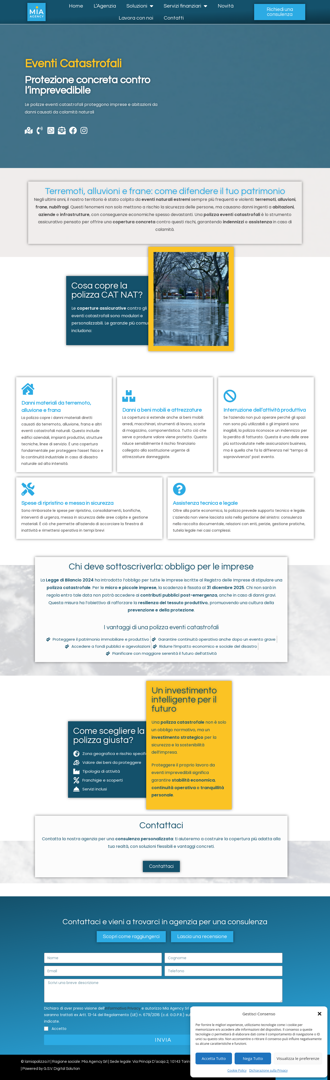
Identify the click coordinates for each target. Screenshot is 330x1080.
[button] (319, 1013)
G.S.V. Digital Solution (62, 1069)
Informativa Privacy (122, 1008)
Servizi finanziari (185, 6)
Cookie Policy (236, 1070)
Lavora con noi (136, 18)
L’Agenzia (105, 6)
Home (76, 6)
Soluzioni (139, 6)
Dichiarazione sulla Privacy (268, 1070)
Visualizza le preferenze (298, 1058)
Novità (226, 6)
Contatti (174, 18)
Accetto (59, 1028)
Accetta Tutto (214, 1058)
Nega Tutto (253, 1058)
